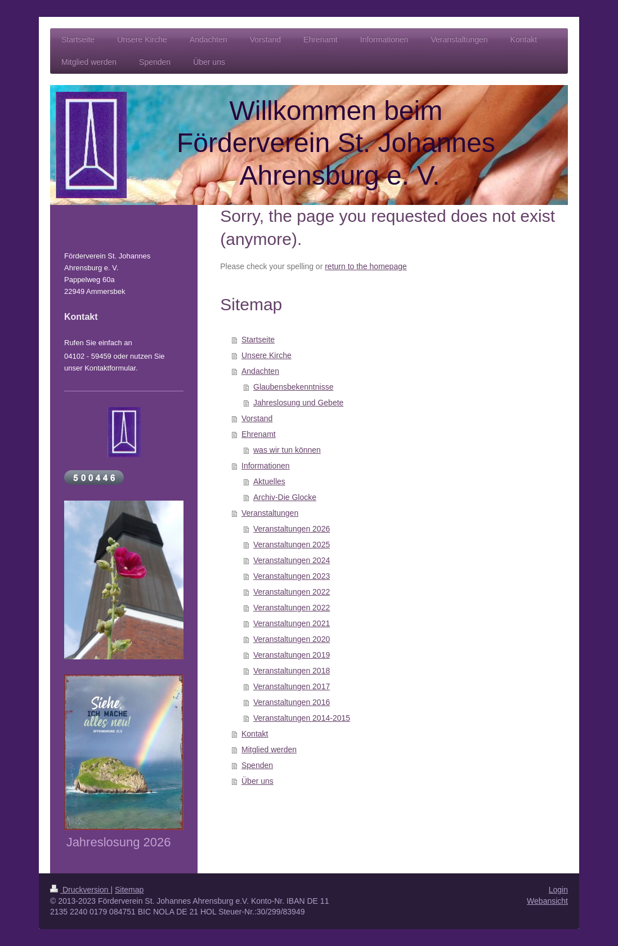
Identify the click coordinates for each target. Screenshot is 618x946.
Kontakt (254, 733)
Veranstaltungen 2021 (291, 623)
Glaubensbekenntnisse (293, 386)
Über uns (257, 781)
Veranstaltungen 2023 (291, 576)
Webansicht (547, 900)
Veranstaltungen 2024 (291, 560)
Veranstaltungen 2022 (291, 591)
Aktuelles (269, 481)
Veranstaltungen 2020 (291, 639)
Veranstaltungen (269, 512)
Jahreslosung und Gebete (298, 402)
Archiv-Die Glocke (284, 497)
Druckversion (80, 889)
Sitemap (129, 889)
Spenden (257, 765)
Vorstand (256, 418)
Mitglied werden (269, 749)
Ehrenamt (258, 434)
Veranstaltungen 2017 (291, 686)
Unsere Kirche (266, 355)
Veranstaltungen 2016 (291, 702)
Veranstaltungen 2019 (291, 654)
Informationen (265, 465)
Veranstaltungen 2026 (291, 528)
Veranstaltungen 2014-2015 (301, 717)
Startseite (258, 339)
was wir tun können (287, 449)
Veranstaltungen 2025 (291, 544)
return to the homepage (366, 266)
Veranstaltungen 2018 (291, 670)
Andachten (260, 371)
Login (558, 889)
